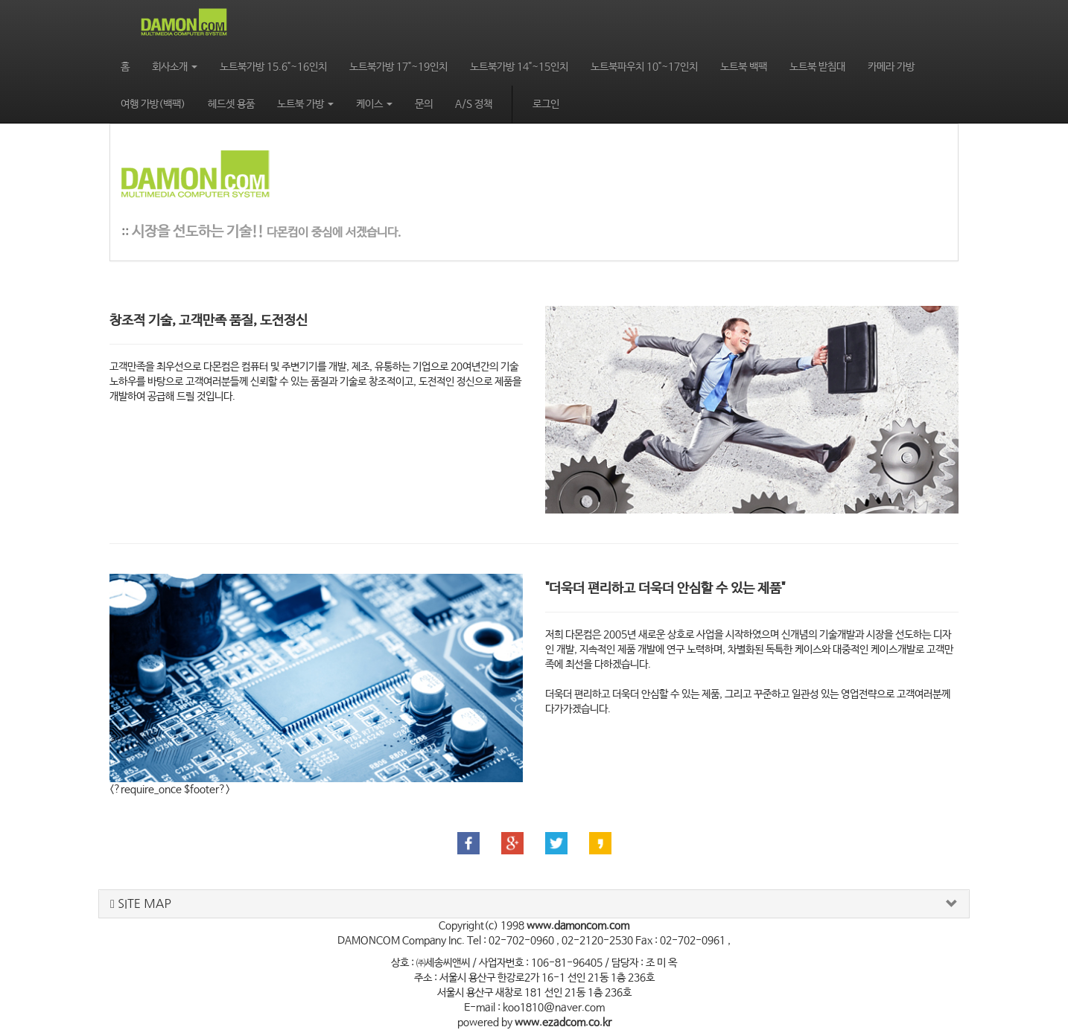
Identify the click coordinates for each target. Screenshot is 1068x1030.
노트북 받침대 (817, 67)
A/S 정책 (473, 104)
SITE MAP (140, 904)
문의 (424, 104)
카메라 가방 (891, 67)
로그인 (546, 104)
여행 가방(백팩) (153, 104)
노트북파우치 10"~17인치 (644, 67)
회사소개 (174, 67)
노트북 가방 (305, 104)
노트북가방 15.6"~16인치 (273, 67)
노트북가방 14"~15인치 (519, 67)
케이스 (374, 104)
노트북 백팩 (743, 67)
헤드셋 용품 (231, 104)
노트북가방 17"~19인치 (398, 67)
